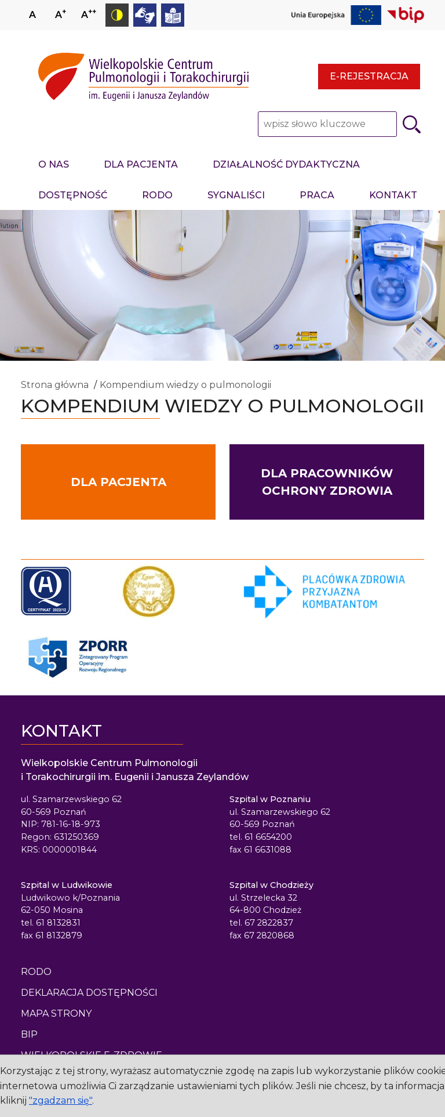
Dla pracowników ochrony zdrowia (327, 482)
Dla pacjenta (141, 164)
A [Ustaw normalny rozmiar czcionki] (32, 14)
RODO (157, 195)
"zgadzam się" (60, 1100)
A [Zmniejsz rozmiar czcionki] (88, 13)
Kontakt (393, 195)
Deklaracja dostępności (89, 992)
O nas (53, 164)
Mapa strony (56, 1013)
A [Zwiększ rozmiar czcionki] (60, 13)
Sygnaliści (236, 195)
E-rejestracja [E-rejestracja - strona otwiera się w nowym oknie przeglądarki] (369, 76)
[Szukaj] (411, 124)
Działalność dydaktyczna (286, 164)
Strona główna (55, 384)
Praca (317, 195)
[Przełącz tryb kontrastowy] (117, 15)
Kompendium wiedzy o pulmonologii (185, 384)
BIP (29, 1034)
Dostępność (72, 195)
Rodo (36, 971)
